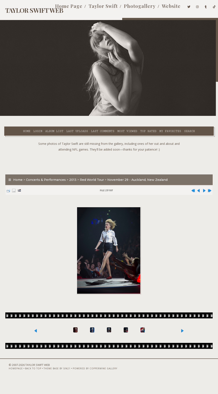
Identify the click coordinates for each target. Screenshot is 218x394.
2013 (70, 174)
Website (164, 8)
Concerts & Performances (44, 174)
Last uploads (65, 115)
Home (14, 115)
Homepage (9, 382)
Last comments (90, 115)
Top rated (136, 115)
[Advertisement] (109, 156)
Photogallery (133, 8)
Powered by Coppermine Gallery (88, 382)
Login (25, 115)
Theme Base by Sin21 (50, 382)
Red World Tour (90, 174)
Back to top (27, 382)
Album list (42, 115)
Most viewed (115, 115)
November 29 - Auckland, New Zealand (135, 174)
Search (89, 120)
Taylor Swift (96, 8)
